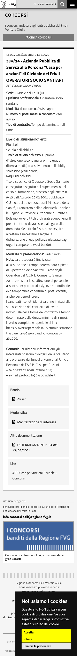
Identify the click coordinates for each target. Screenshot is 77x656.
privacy (15, 613)
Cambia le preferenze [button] (37, 646)
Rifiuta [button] (28, 639)
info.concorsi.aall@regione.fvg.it (27, 517)
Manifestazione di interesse (34, 422)
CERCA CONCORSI (39, 38)
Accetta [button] (29, 632)
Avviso (19, 399)
